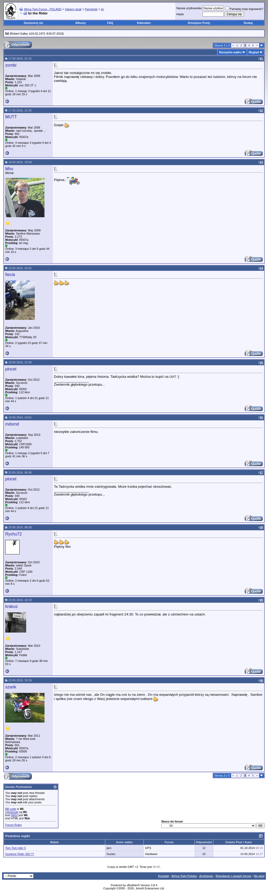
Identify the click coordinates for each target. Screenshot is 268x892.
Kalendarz (144, 22)
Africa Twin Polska (184, 876)
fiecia (10, 274)
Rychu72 (13, 534)
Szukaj (248, 22)
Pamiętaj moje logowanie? (244, 8)
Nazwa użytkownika (189, 8)
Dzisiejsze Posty (199, 22)
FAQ (110, 22)
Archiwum (206, 876)
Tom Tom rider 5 (15, 847)
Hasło (180, 14)
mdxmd (12, 424)
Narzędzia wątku (230, 52)
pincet (10, 369)
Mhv (9, 169)
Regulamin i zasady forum (233, 876)
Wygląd (254, 52)
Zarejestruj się (33, 22)
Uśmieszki (11, 812)
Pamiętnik (91, 9)
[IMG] (14, 815)
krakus (11, 606)
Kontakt (163, 876)
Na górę (259, 876)
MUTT (11, 117)
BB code (10, 808)
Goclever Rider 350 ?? (19, 854)
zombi (10, 65)
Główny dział (73, 9)
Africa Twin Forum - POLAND (43, 9)
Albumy (80, 22)
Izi (102, 9)
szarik (10, 687)
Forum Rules (13, 824)
